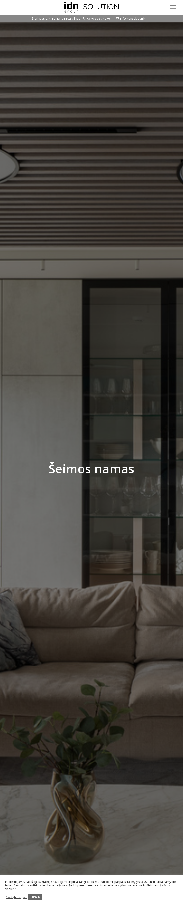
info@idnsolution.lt (132, 18)
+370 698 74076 (98, 18)
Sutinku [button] (35, 897)
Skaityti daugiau (16, 897)
